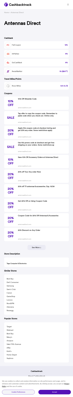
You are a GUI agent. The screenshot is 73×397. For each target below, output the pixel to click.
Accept (54, 392)
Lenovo (10, 300)
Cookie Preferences (18, 392)
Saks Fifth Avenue (14, 344)
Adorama (10, 307)
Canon (9, 293)
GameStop (11, 296)
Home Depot (12, 355)
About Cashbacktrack (36, 376)
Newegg (10, 310)
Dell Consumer (13, 282)
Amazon (10, 341)
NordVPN (10, 303)
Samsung (10, 286)
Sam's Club (11, 289)
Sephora (10, 358)
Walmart (10, 330)
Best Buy (10, 279)
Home (6, 12)
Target (9, 326)
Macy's (9, 337)
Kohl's (9, 351)
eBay (8, 348)
